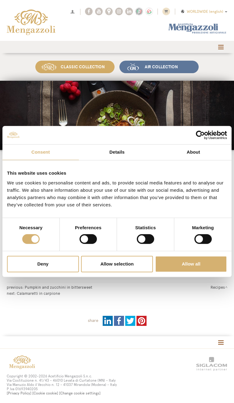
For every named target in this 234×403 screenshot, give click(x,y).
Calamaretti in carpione (38, 293)
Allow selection (116, 263)
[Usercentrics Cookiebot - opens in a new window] (200, 135)
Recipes (218, 287)
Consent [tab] (40, 152)
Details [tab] (117, 152)
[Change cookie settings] (80, 393)
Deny (42, 263)
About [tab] (193, 152)
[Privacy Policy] (19, 393)
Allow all (191, 263)
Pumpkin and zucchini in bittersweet (58, 287)
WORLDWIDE (203, 11)
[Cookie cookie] (45, 393)
